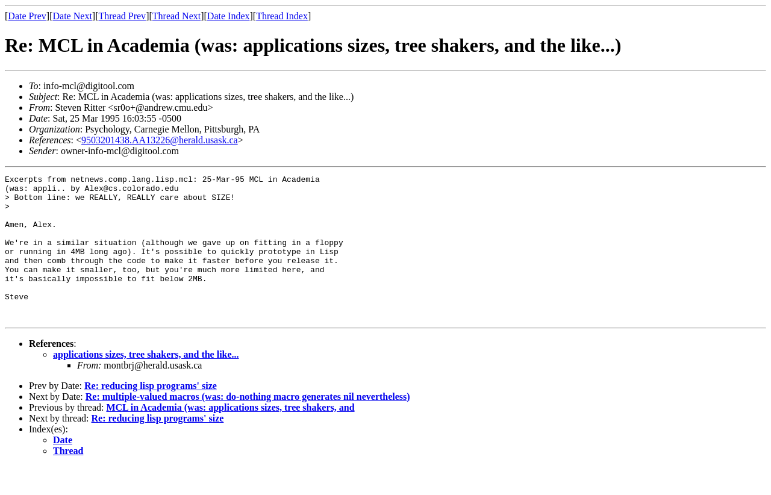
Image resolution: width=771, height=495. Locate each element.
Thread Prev (122, 16)
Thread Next (176, 16)
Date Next (72, 16)
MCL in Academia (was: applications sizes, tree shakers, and (230, 436)
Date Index (228, 16)
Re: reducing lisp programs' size (150, 414)
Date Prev (27, 16)
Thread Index (282, 16)
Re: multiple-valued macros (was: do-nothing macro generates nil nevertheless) (248, 425)
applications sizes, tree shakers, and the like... (146, 383)
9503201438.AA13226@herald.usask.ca (159, 140)
